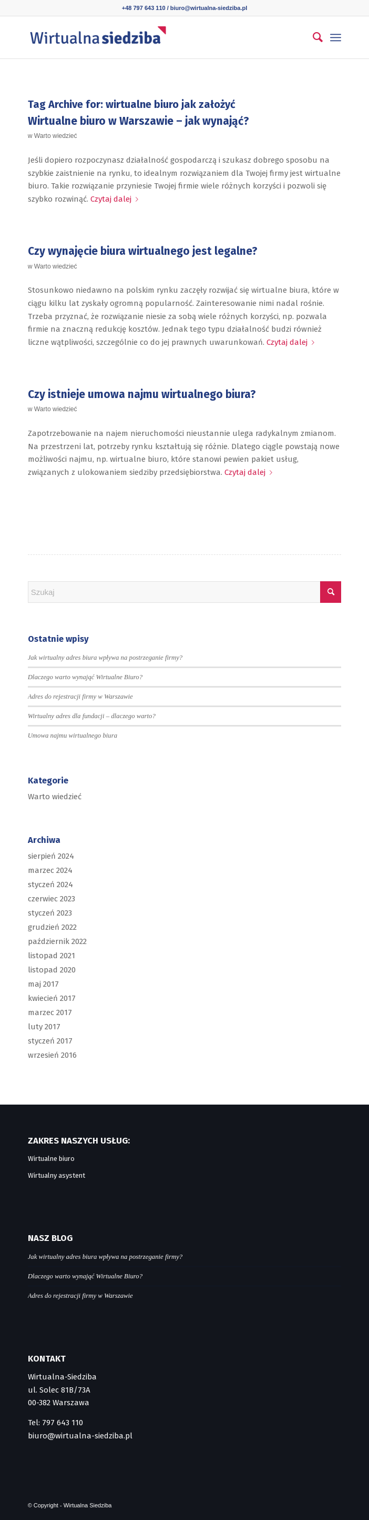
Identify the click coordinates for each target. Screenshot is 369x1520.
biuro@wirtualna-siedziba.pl (208, 8)
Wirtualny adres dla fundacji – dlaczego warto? (92, 716)
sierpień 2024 (51, 856)
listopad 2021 (51, 955)
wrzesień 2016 (52, 1055)
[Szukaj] (312, 37)
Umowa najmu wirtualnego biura (72, 735)
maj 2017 (43, 984)
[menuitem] (312, 37)
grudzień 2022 (52, 927)
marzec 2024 (50, 870)
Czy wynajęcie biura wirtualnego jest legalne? (143, 251)
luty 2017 (44, 1026)
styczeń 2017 (50, 1041)
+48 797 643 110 (144, 8)
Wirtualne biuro (51, 1159)
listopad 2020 (52, 970)
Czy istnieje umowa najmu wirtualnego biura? (142, 394)
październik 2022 (57, 941)
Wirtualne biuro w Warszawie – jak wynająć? (138, 121)
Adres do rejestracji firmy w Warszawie (80, 696)
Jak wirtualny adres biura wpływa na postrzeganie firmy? (105, 657)
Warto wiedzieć (55, 136)
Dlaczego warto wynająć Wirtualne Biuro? (85, 677)
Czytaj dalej (116, 199)
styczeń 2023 (50, 913)
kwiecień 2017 (52, 998)
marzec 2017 (50, 1012)
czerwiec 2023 (51, 898)
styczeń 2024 (50, 884)
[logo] (153, 37)
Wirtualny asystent (56, 1175)
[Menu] (335, 37)
